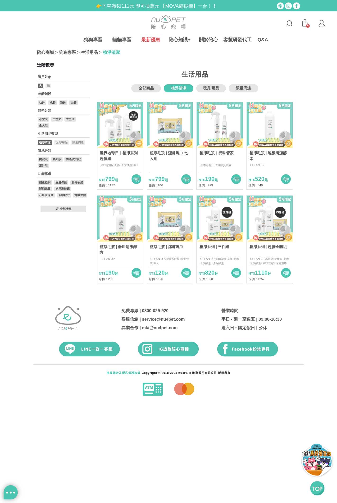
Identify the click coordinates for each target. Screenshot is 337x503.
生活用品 (89, 52)
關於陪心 (208, 39)
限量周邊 (243, 184)
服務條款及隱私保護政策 (124, 468)
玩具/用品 (211, 184)
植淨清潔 (111, 52)
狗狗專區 (92, 39)
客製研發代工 (237, 39)
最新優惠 (150, 39)
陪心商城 (45, 52)
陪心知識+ (180, 39)
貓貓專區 (121, 39)
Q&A (263, 39)
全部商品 (146, 184)
